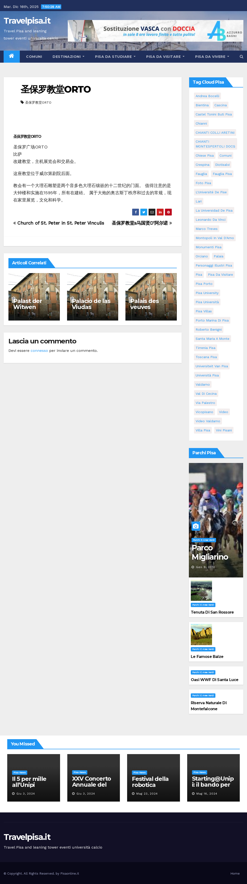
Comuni (33, 56)
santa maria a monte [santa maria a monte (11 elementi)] (212, 339)
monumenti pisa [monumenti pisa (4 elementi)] (208, 247)
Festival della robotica (150, 781)
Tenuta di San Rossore (212, 612)
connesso (39, 350)
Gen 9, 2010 (205, 567)
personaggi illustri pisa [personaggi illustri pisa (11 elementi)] (214, 265)
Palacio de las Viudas (91, 303)
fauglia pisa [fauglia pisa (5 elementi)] (222, 174)
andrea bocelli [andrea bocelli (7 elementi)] (207, 96)
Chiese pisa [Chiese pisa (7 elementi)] (205, 155)
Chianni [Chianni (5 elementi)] (201, 123)
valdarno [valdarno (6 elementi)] (203, 384)
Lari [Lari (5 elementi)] (199, 201)
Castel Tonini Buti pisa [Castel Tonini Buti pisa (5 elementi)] (214, 114)
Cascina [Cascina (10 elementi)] (220, 105)
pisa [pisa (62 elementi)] (199, 274)
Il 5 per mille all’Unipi (29, 781)
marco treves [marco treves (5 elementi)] (207, 229)
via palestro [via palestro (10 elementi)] (205, 403)
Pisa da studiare (115, 56)
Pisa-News (20, 772)
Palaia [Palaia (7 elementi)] (218, 256)
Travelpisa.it (27, 21)
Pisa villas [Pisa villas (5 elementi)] (204, 311)
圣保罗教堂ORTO (56, 89)
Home (235, 873)
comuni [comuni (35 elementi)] (226, 155)
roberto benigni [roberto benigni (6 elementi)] (209, 329)
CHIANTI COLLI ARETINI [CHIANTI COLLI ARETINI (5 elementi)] (215, 132)
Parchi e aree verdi (204, 540)
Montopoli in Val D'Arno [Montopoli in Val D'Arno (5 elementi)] (215, 238)
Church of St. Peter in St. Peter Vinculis (58, 223)
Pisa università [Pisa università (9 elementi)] (207, 302)
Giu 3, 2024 (25, 793)
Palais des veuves (144, 303)
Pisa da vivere (212, 56)
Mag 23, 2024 (147, 793)
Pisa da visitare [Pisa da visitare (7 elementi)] (220, 274)
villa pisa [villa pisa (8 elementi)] (203, 430)
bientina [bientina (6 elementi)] (202, 105)
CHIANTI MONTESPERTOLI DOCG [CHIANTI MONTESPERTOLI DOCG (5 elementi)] (215, 144)
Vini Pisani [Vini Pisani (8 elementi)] (224, 430)
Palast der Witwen (27, 303)
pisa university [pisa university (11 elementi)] (207, 293)
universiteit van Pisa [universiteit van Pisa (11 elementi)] (212, 366)
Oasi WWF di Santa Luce (214, 679)
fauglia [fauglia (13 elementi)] (201, 174)
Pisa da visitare (165, 56)
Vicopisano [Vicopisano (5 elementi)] (204, 412)
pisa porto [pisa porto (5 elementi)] (204, 284)
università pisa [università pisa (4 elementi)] (207, 375)
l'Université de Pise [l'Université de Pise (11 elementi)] (211, 192)
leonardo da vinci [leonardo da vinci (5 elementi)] (211, 219)
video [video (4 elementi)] (223, 412)
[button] (241, 56)
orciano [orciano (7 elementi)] (202, 256)
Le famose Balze (207, 656)
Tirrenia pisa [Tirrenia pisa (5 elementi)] (205, 348)
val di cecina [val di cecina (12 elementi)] (206, 393)
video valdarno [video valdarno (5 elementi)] (208, 421)
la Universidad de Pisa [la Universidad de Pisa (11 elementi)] (214, 210)
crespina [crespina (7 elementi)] (202, 165)
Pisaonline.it (69, 873)
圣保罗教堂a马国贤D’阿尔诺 (142, 223)
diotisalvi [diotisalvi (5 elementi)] (222, 165)
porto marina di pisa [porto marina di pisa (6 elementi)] (212, 320)
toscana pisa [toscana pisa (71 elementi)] (206, 357)
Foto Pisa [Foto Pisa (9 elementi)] (203, 183)
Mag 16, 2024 (206, 793)
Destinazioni (68, 56)
